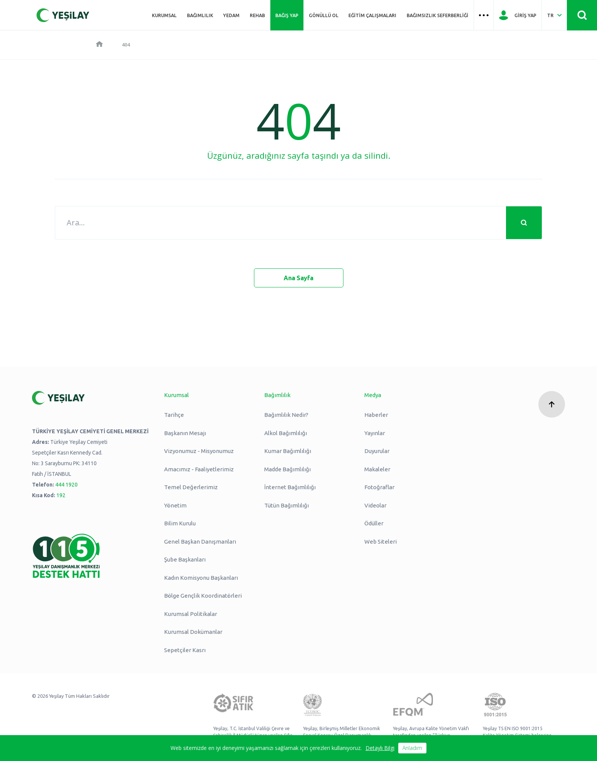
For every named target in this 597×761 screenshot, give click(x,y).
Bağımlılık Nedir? (286, 415)
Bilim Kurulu (180, 523)
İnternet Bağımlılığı (290, 487)
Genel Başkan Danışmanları (200, 541)
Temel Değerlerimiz (191, 487)
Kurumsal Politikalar (190, 614)
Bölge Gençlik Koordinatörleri (203, 595)
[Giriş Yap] (517, 15)
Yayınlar (374, 433)
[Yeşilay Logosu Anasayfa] (63, 15)
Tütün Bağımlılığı (286, 505)
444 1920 (66, 485)
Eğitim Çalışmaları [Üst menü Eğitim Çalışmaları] (372, 15)
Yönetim (175, 505)
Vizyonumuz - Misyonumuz (199, 451)
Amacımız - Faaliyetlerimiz (199, 469)
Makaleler (377, 469)
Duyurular (376, 451)
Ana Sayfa (298, 277)
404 (126, 44)
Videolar (375, 505)
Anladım (412, 747)
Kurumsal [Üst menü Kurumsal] (164, 15)
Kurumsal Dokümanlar (193, 632)
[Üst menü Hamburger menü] (484, 15)
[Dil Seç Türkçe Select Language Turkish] (554, 15)
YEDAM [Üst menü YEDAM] (231, 15)
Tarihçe (174, 415)
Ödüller (373, 523)
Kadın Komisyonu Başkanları (201, 577)
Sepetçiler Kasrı (185, 650)
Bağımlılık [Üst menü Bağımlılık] (200, 15)
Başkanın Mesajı (185, 433)
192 (60, 495)
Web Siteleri (380, 541)
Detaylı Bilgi (380, 747)
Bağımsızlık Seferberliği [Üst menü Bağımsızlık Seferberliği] (437, 15)
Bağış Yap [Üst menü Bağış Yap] (286, 15)
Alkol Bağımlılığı (285, 433)
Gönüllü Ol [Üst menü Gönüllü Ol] (323, 15)
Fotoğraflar (379, 487)
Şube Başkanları (185, 559)
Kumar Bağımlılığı (287, 451)
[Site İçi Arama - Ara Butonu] (582, 15)
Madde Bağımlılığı (287, 469)
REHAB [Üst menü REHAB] (257, 15)
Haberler (376, 415)
